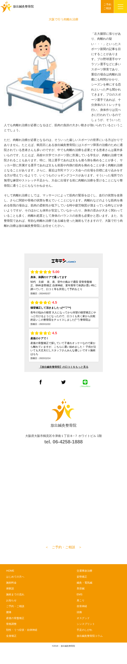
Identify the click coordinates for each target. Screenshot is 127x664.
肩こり (80, 600)
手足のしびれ (84, 629)
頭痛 (79, 612)
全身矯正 (11, 635)
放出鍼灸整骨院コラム (90, 635)
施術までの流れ (15, 594)
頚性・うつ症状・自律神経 (21, 629)
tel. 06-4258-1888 (63, 442)
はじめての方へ (15, 576)
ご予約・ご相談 (15, 606)
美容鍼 (80, 588)
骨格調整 (11, 623)
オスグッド (83, 618)
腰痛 (8, 612)
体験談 (10, 588)
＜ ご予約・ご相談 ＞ (63, 547)
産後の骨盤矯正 (15, 618)
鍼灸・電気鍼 (84, 582)
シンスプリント (86, 623)
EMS (79, 594)
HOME (10, 570)
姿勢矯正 (82, 576)
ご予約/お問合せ (85, 383)
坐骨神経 (82, 606)
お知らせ (11, 600)
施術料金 (11, 582)
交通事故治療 (84, 570)
